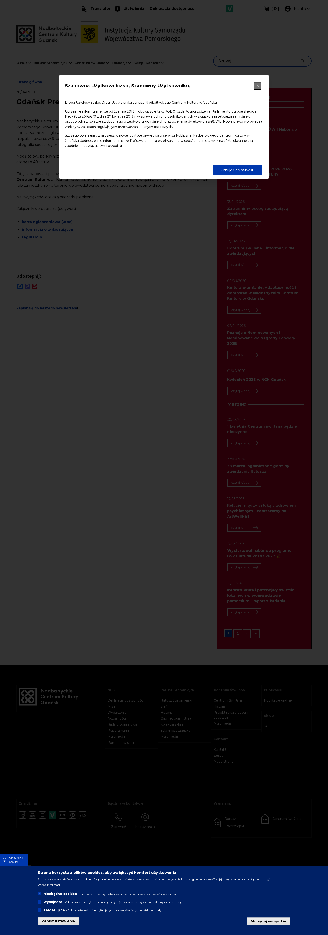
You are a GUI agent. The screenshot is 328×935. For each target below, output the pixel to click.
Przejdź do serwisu (237, 170)
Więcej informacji (49, 884)
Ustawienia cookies (16, 859)
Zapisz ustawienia (58, 921)
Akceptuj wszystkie (268, 921)
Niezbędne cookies (60, 894)
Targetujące (54, 910)
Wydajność (52, 902)
